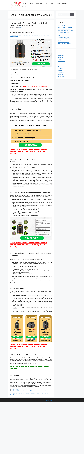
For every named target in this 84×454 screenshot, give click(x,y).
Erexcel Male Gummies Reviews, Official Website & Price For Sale (28, 24)
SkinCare (24, 3)
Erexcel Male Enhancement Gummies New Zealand (27, 393)
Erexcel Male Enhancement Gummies (35, 390)
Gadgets (60, 59)
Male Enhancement (49, 3)
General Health (40, 3)
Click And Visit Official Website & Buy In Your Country (35, 86)
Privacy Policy (25, 6)
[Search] (72, 14)
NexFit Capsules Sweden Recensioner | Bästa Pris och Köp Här (65, 43)
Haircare (60, 63)
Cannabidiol (60, 57)
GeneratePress (49, 400)
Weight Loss (64, 3)
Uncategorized (61, 72)
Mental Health (61, 66)
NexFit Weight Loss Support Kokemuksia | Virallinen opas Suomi (64, 39)
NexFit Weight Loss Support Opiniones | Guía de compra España (64, 34)
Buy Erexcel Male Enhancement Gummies (19, 390)
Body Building (31, 3)
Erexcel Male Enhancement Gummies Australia (31, 392)
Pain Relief (57, 3)
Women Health (61, 76)
